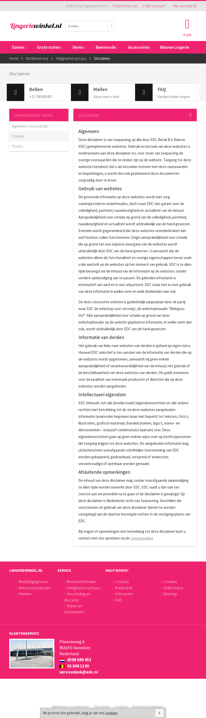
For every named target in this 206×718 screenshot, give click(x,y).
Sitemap (170, 593)
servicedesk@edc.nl (78, 672)
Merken (25, 593)
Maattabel (124, 587)
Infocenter (124, 593)
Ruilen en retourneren (74, 608)
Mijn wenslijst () (183, 6)
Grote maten (49, 47)
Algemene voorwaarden (30, 126)
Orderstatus (173, 587)
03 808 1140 (74, 666)
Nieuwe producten (35, 587)
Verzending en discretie (77, 596)
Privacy (17, 146)
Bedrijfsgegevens (33, 581)
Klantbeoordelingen (148, 706)
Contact (122, 581)
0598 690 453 (75, 659)
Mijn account (153, 6)
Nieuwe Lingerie (174, 47)
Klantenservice (124, 6)
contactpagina (141, 538)
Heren (79, 47)
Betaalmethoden (81, 581)
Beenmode (107, 47)
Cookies (18, 136)
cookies (112, 712)
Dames (19, 47)
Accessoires (139, 47)
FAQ (118, 600)
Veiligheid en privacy (83, 587)
